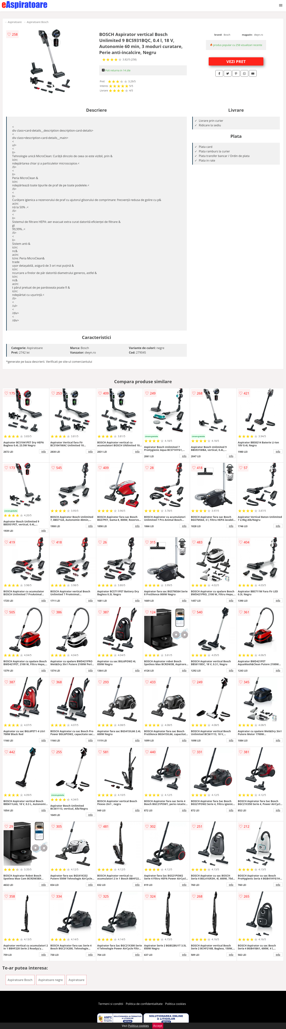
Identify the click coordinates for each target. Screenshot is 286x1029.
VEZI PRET (236, 61)
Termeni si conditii (110, 1004)
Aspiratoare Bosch (38, 22)
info (43, 451)
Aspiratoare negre (50, 980)
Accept (157, 1026)
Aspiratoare (15, 22)
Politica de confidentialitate (144, 1004)
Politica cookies (175, 1004)
